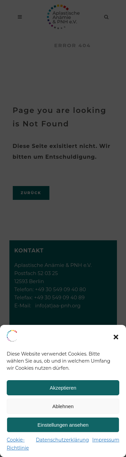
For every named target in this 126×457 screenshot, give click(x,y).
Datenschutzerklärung (62, 440)
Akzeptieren (63, 388)
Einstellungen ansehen (63, 425)
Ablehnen (63, 406)
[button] (116, 337)
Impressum (105, 440)
